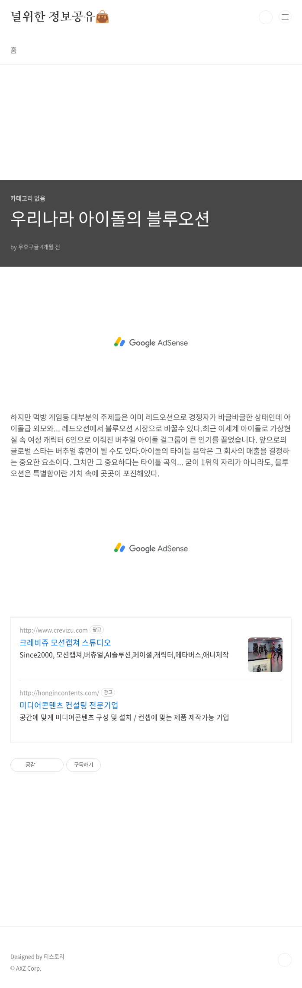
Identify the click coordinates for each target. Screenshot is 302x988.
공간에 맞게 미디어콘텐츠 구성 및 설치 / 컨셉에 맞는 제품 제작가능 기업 (124, 717)
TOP (285, 960)
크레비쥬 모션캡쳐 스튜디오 (65, 642)
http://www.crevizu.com (53, 630)
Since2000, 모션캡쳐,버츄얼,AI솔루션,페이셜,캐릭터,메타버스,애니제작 (124, 654)
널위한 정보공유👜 (60, 17)
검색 (265, 17)
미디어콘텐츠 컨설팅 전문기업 (69, 705)
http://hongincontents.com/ (59, 692)
